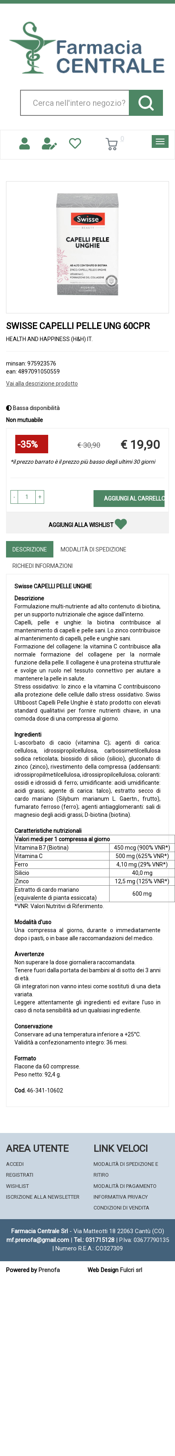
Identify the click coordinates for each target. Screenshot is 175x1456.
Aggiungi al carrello (134, 498)
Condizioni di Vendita (121, 1208)
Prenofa (49, 1270)
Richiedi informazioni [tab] (42, 566)
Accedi (15, 1164)
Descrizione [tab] (29, 549)
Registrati (19, 1175)
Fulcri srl (131, 1270)
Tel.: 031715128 (94, 1240)
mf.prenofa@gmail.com (37, 1240)
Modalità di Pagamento (125, 1186)
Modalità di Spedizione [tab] (93, 549)
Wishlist (17, 1186)
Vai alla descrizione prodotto (42, 383)
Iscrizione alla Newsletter (42, 1197)
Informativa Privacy (121, 1197)
